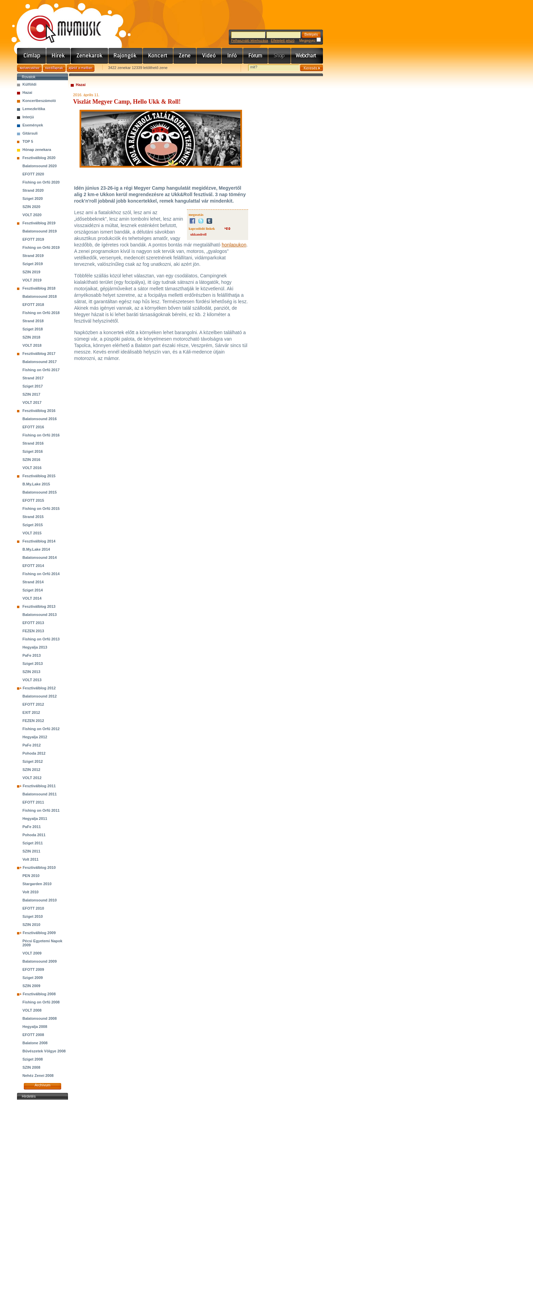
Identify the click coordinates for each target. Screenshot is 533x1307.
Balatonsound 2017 (39, 362)
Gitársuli (30, 133)
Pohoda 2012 (34, 753)
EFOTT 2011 (33, 802)
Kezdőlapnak (54, 68)
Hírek (58, 56)
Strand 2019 (33, 256)
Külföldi (29, 84)
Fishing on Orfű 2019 (40, 247)
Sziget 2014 (32, 590)
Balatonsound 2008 (39, 1018)
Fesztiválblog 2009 (39, 933)
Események (32, 125)
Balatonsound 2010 (39, 900)
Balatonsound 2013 (39, 615)
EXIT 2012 (31, 712)
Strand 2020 (33, 190)
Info (232, 56)
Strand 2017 (33, 378)
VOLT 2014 (31, 598)
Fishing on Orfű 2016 (40, 435)
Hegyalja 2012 (34, 737)
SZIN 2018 (31, 337)
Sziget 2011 (32, 843)
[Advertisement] (42, 1203)
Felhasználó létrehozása (249, 40)
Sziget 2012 (32, 761)
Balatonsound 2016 (39, 419)
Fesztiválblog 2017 (38, 353)
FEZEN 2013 (33, 631)
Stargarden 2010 (37, 884)
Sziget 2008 (32, 1059)
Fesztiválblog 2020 (38, 158)
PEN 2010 (30, 876)
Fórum (255, 56)
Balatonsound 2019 (39, 231)
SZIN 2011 (31, 851)
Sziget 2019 (32, 264)
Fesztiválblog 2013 (38, 606)
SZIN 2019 (31, 272)
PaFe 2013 (31, 655)
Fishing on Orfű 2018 (40, 313)
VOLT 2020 (31, 215)
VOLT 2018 (31, 345)
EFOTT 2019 (33, 239)
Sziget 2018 (32, 329)
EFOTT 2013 (33, 623)
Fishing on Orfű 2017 (40, 370)
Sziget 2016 (32, 451)
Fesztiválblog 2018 (38, 288)
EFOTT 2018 (33, 305)
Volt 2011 (30, 859)
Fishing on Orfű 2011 (40, 810)
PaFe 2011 (31, 827)
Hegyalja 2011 (34, 818)
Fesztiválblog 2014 (38, 541)
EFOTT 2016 (33, 427)
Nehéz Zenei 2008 (38, 1075)
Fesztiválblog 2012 (39, 688)
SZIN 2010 (31, 925)
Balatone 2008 (35, 1043)
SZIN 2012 (31, 770)
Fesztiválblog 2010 (39, 867)
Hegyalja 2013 (34, 647)
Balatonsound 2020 (39, 166)
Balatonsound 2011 (39, 794)
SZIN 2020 (31, 207)
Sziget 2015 (32, 525)
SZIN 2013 (31, 672)
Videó (209, 56)
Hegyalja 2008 (34, 1027)
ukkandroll (198, 234)
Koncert (158, 56)
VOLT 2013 (31, 680)
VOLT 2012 (31, 778)
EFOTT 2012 (33, 704)
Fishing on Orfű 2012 (40, 729)
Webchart (307, 56)
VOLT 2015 (31, 533)
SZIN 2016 (31, 460)
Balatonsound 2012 (39, 696)
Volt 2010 (30, 892)
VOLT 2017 (31, 402)
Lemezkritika (33, 109)
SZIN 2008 (31, 1067)
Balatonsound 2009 (39, 961)
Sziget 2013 (32, 663)
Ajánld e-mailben (80, 68)
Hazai (27, 92)
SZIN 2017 (31, 394)
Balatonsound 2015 (39, 492)
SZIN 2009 (31, 986)
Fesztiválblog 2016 (38, 411)
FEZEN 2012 (33, 721)
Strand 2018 (33, 321)
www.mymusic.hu (58, 22)
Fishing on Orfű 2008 (40, 1002)
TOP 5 (27, 141)
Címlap (31, 56)
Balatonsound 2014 (39, 557)
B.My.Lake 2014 (36, 549)
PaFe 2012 (31, 745)
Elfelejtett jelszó (282, 40)
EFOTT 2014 (33, 566)
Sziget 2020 (32, 198)
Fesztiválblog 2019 (38, 223)
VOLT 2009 (31, 953)
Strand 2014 (33, 582)
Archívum (42, 1085)
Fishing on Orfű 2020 (40, 182)
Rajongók (125, 56)
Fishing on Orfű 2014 (40, 574)
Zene (184, 56)
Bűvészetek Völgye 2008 (44, 1051)
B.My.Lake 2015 (36, 484)
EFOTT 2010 (33, 908)
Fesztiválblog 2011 (39, 786)
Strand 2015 (33, 517)
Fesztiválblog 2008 (39, 994)
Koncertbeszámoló (39, 101)
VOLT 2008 (31, 1010)
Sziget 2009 (32, 978)
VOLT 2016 (31, 468)
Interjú (28, 117)
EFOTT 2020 (33, 174)
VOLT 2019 (31, 280)
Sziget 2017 (32, 386)
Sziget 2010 (32, 916)
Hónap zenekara (36, 150)
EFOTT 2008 (33, 1035)
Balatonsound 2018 (39, 296)
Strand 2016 (33, 443)
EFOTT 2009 (33, 969)
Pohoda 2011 (34, 835)
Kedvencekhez (29, 68)
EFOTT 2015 (33, 500)
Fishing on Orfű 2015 (40, 508)
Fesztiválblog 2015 (38, 476)
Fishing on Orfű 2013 (40, 639)
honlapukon (234, 244)
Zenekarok (89, 56)
